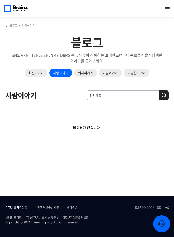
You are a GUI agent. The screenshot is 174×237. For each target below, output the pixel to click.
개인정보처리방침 (16, 207)
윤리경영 (72, 207)
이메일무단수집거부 (47, 207)
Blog (163, 207)
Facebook (144, 207)
